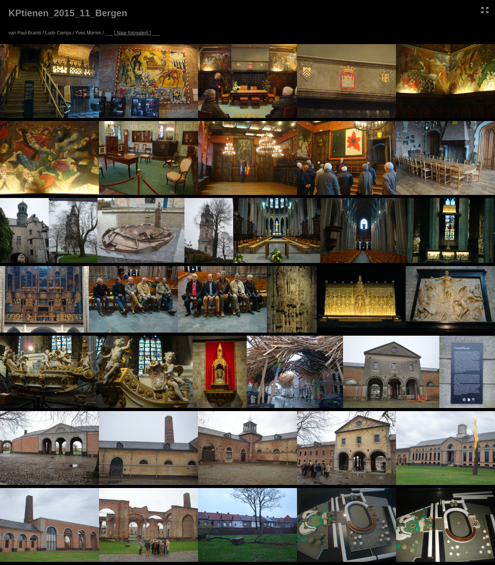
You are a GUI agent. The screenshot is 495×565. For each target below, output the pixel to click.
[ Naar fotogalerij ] (132, 33)
